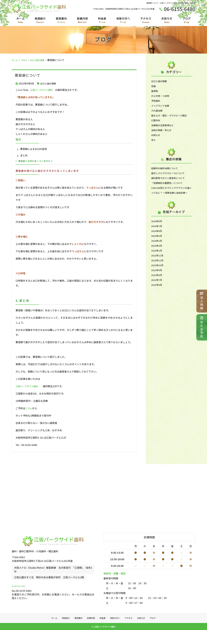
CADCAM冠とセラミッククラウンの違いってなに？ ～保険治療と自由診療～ (171, 192)
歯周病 (155, 91)
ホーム (20, 20)
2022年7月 (157, 285)
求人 (153, 140)
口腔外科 (156, 120)
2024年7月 (157, 231)
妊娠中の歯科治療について (166, 168)
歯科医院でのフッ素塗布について (169, 178)
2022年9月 (157, 275)
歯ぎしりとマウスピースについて (169, 173)
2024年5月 (157, 240)
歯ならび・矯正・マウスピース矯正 (170, 115)
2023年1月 (157, 255)
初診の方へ (123, 20)
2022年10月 (157, 270)
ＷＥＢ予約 (201, 327)
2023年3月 (157, 250)
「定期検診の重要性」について (168, 183)
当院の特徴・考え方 (162, 130)
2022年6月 (157, 289)
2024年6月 (157, 236)
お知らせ (166, 20)
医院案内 (61, 20)
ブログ (186, 20)
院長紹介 (40, 20)
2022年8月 (157, 280)
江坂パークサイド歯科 (42, 90)
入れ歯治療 (157, 110)
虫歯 (153, 86)
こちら (29, 408)
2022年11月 (157, 265)
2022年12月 (157, 260)
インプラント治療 (161, 105)
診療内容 (82, 20)
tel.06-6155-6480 (32, 584)
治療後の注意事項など (163, 125)
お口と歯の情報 (48, 83)
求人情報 (201, 301)
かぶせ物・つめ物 (161, 96)
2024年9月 (157, 226)
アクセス (145, 20)
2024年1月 (157, 245)
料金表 (102, 20)
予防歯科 (156, 101)
